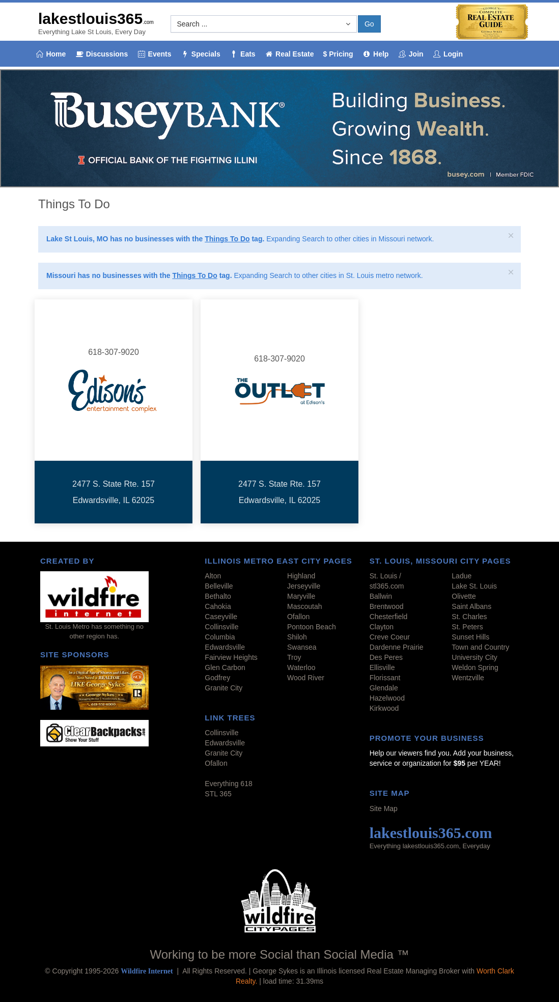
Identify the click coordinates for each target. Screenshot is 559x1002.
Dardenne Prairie (397, 647)
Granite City (223, 688)
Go (369, 24)
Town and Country (480, 647)
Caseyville (221, 617)
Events (154, 54)
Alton (213, 576)
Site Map (384, 808)
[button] (264, 24)
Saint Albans (471, 606)
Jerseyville (303, 586)
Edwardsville (225, 647)
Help (375, 54)
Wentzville (468, 678)
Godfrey (217, 678)
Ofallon (298, 617)
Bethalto (218, 596)
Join (410, 54)
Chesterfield (389, 617)
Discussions (101, 54)
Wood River (305, 678)
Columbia (220, 637)
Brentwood (387, 606)
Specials (200, 54)
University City (474, 657)
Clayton (382, 627)
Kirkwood (384, 708)
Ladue (461, 576)
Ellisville (382, 667)
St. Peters (467, 627)
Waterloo (301, 667)
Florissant (385, 678)
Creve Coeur (390, 637)
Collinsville (221, 627)
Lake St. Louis (474, 586)
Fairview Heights (231, 657)
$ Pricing (338, 54)
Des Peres (386, 657)
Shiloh (297, 637)
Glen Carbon (225, 667)
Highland (301, 576)
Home (50, 54)
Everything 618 (228, 784)
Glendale (384, 688)
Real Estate (289, 54)
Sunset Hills (470, 637)
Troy (294, 657)
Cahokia (218, 606)
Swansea (302, 647)
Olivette (464, 596)
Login (448, 54)
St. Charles (469, 617)
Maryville (301, 596)
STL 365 (218, 794)
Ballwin (381, 596)
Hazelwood (387, 698)
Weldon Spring (475, 667)
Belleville (219, 586)
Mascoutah (304, 606)
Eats (243, 54)
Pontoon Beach (311, 627)
